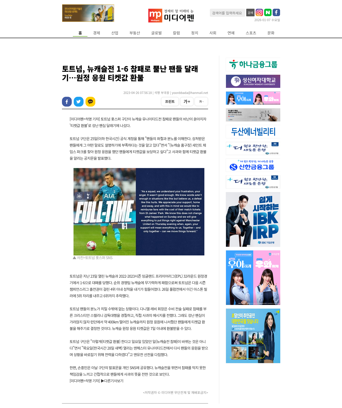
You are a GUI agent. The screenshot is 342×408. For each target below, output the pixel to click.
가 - (201, 101)
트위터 (79, 102)
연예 (230, 33)
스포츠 (251, 33)
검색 (250, 12)
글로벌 (156, 33)
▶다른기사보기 (112, 380)
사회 (212, 33)
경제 (96, 33)
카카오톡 (90, 102)
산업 (114, 33)
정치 (194, 33)
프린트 (170, 101)
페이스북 (67, 102)
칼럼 (176, 33)
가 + (187, 101)
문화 (270, 33)
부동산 (135, 33)
